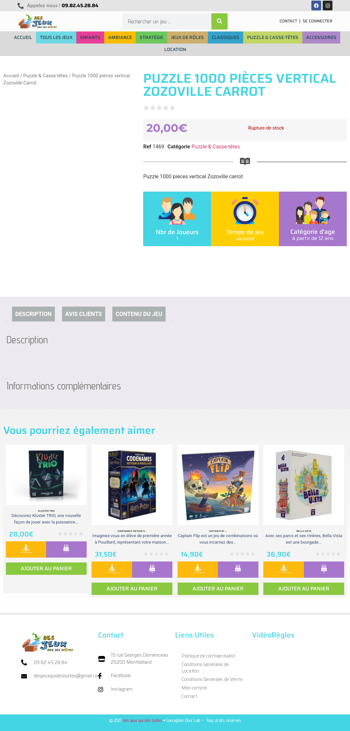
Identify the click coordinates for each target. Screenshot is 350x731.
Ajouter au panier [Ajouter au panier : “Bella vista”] (303, 589)
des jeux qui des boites (142, 720)
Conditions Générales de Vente (211, 679)
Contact (189, 696)
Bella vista (303, 531)
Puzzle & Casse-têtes (45, 76)
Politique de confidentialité (208, 656)
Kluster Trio (46, 511)
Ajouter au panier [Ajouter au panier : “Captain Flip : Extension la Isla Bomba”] (218, 589)
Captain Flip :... (218, 531)
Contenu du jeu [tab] (139, 314)
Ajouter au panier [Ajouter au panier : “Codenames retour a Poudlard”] (131, 589)
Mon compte (194, 687)
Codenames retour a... (132, 531)
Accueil (11, 76)
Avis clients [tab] (83, 314)
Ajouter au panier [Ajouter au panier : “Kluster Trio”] (46, 568)
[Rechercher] (219, 21)
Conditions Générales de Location (205, 667)
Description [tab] (33, 314)
